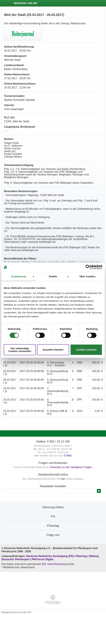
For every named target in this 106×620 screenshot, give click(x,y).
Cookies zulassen (86, 349)
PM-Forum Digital (42, 559)
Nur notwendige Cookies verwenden (19, 349)
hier (63, 478)
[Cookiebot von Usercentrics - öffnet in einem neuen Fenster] (88, 267)
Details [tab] (53, 276)
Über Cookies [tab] (87, 276)
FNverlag (81, 556)
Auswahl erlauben (53, 349)
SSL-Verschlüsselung (54, 564)
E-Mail (67, 455)
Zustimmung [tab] (18, 276)
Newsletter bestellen (53, 486)
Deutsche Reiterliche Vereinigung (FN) (49, 556)
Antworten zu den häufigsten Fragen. (71, 467)
